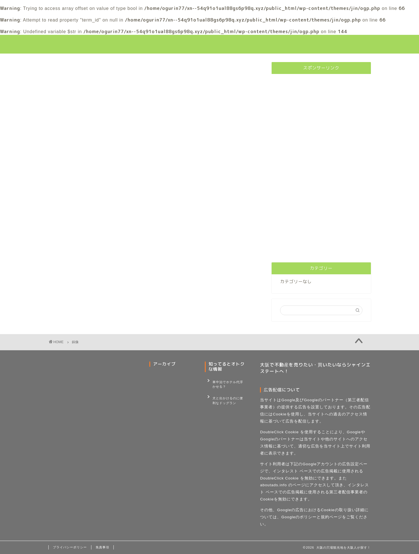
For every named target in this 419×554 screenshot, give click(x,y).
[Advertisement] (321, 163)
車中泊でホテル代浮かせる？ (227, 383)
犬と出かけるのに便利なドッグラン (227, 396)
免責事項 (102, 547)
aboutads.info (273, 485)
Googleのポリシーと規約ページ (311, 517)
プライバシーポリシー (70, 547)
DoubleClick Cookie (279, 432)
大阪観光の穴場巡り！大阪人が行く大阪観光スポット (209, 44)
